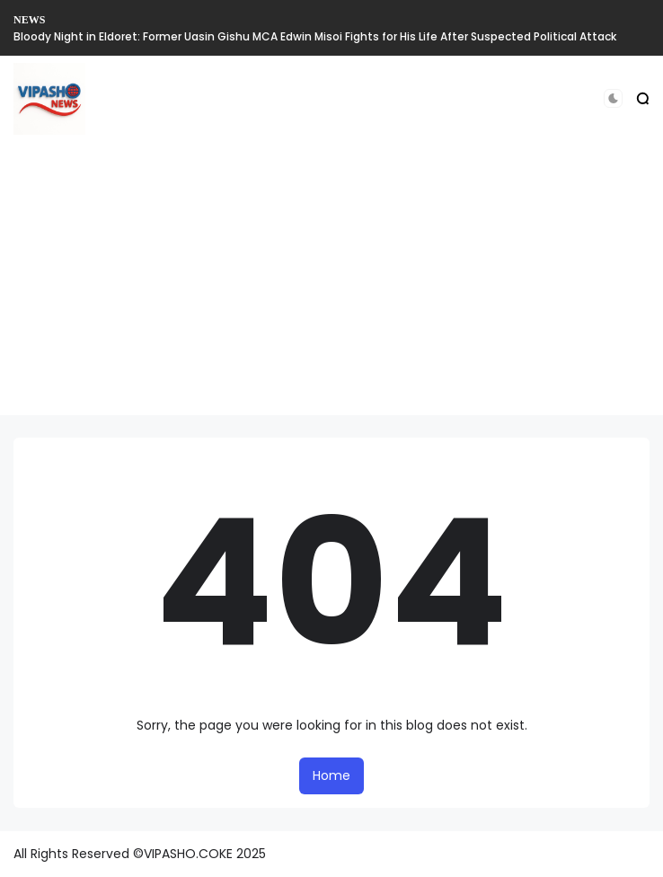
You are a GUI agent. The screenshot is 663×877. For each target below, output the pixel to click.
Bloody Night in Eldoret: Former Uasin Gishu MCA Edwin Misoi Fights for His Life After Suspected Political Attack (314, 36)
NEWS (29, 19)
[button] (613, 98)
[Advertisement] (331, 289)
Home (331, 775)
